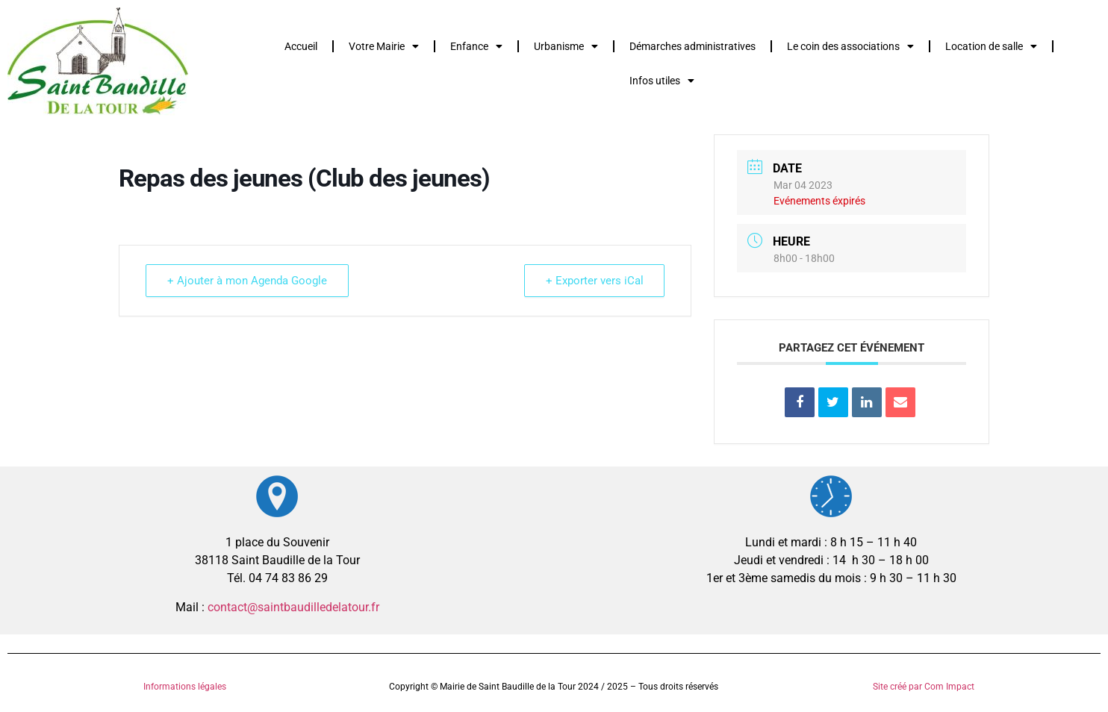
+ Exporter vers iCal (594, 280)
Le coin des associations (850, 46)
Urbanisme (566, 46)
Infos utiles (661, 80)
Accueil (300, 46)
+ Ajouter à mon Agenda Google (247, 280)
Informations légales (184, 686)
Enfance (476, 46)
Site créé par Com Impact (923, 686)
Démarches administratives (692, 46)
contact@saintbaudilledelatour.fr (293, 607)
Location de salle (991, 46)
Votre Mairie (384, 46)
